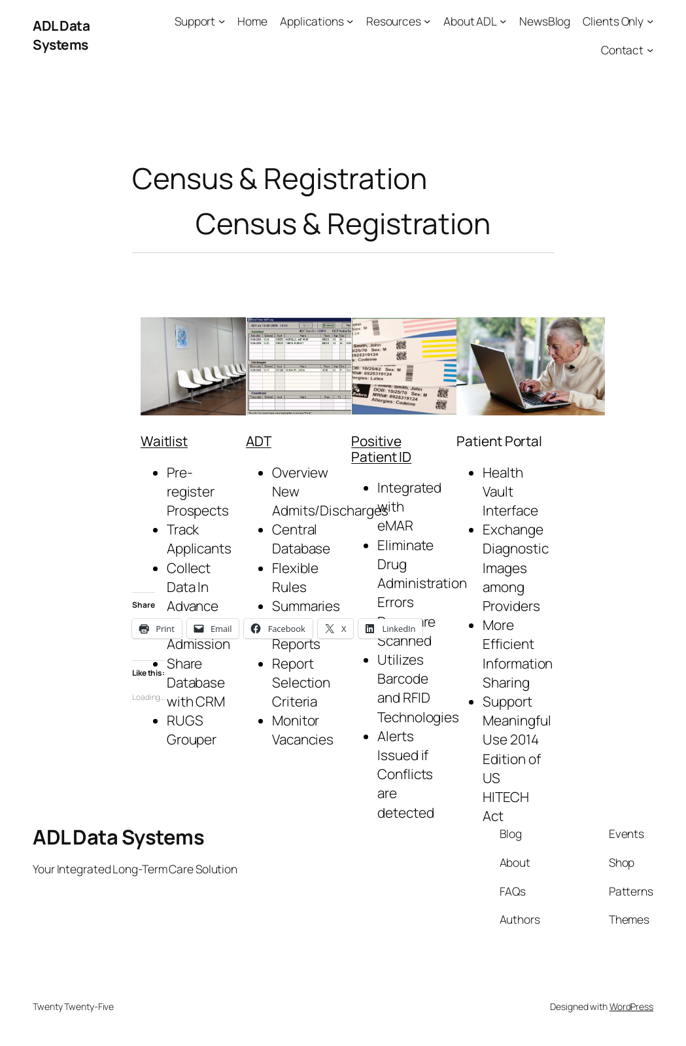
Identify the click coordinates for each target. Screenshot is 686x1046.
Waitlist (164, 441)
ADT (258, 441)
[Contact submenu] (650, 49)
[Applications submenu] (350, 21)
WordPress (631, 1006)
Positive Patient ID (381, 448)
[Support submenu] (221, 21)
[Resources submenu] (427, 21)
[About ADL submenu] (503, 21)
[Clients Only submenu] (650, 21)
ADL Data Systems (61, 35)
